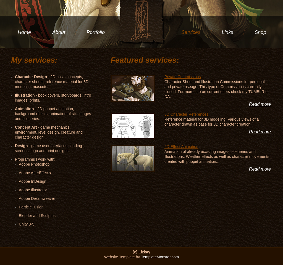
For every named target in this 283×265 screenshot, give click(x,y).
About (58, 32)
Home (24, 32)
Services (190, 32)
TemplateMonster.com (160, 257)
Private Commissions (182, 77)
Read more (260, 104)
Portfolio (96, 32)
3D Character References (186, 114)
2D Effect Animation (181, 146)
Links (227, 32)
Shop (260, 32)
